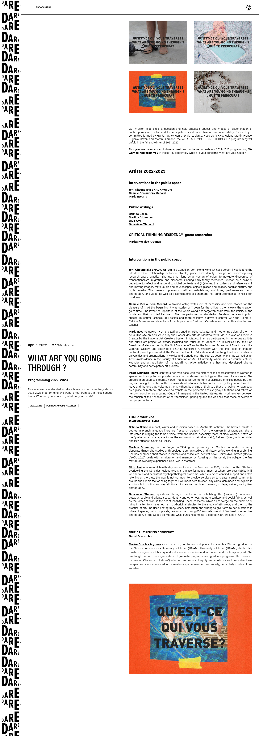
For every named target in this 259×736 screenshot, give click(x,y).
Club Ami (135, 221)
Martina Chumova (140, 217)
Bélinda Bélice (138, 214)
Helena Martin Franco (238, 135)
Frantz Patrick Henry (169, 135)
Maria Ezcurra (138, 196)
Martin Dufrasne (165, 139)
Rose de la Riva (213, 135)
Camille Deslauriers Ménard (147, 193)
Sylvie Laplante (192, 135)
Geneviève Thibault (141, 224)
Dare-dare (10, 368)
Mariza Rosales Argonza (145, 241)
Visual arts (36, 405)
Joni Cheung (137, 189)
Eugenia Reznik (138, 139)
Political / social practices (61, 405)
